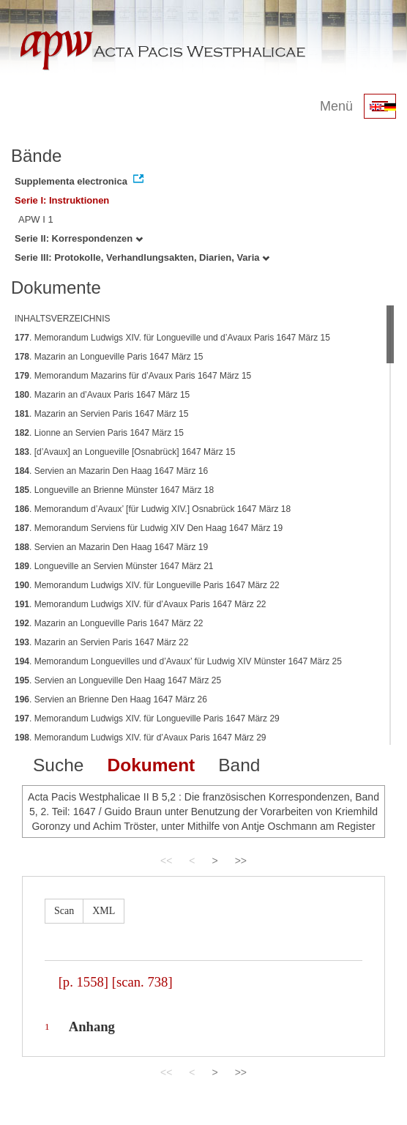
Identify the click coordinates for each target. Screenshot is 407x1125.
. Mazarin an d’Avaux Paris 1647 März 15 (102, 395)
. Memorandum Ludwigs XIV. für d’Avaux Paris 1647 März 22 (140, 604)
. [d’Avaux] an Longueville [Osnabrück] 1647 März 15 (125, 452)
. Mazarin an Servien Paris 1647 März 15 (101, 414)
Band (239, 765)
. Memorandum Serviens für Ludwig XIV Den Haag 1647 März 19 (149, 528)
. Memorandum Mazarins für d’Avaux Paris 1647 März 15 (133, 376)
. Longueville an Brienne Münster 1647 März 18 (114, 490)
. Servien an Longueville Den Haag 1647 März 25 (118, 680)
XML (103, 910)
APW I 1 (35, 219)
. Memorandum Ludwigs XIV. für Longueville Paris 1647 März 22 (147, 585)
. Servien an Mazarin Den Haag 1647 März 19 (111, 547)
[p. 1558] (83, 982)
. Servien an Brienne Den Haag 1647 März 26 (111, 699)
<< (166, 860)
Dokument (151, 765)
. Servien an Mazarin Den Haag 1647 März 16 (111, 471)
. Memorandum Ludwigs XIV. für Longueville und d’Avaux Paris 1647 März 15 (172, 338)
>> (241, 860)
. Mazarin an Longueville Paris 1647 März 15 (109, 357)
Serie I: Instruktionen (62, 200)
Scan (64, 910)
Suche (58, 765)
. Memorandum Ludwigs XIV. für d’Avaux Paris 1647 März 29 (140, 737)
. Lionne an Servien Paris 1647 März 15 (99, 433)
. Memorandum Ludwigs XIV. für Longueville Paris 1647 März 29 (147, 718)
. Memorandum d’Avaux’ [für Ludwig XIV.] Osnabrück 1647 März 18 (153, 509)
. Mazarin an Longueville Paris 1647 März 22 (109, 623)
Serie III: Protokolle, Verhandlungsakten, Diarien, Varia (142, 257)
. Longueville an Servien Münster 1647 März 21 (114, 566)
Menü (336, 106)
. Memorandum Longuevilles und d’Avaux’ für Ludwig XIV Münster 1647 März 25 (178, 661)
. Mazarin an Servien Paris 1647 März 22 (101, 642)
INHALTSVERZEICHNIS (62, 318)
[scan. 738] (142, 982)
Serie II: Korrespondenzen (79, 238)
